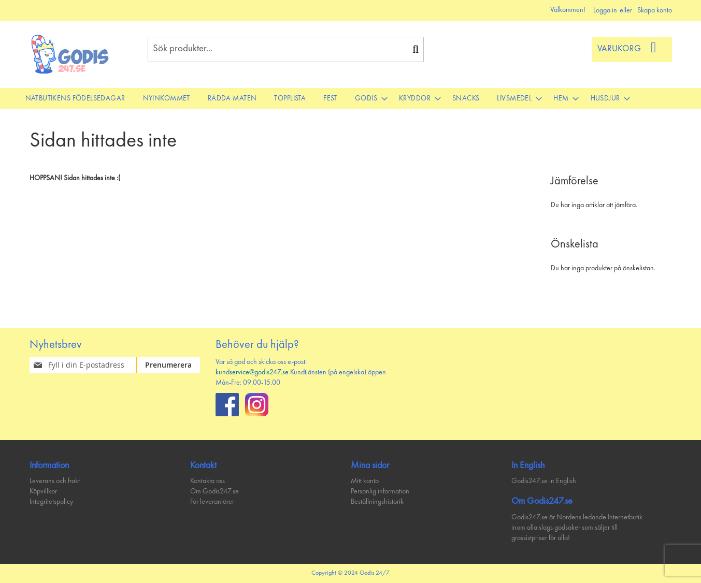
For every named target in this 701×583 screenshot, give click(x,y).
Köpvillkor (43, 491)
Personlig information (380, 491)
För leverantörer (212, 501)
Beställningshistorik (377, 501)
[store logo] (71, 54)
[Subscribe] (175, 365)
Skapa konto (654, 10)
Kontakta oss (207, 481)
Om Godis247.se (214, 491)
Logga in (605, 10)
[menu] (350, 98)
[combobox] (286, 49)
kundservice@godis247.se (252, 372)
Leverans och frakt (55, 481)
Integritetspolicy (51, 501)
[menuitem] (75, 98)
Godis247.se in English (543, 481)
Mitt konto (365, 481)
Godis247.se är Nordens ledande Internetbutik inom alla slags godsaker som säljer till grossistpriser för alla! (576, 528)
